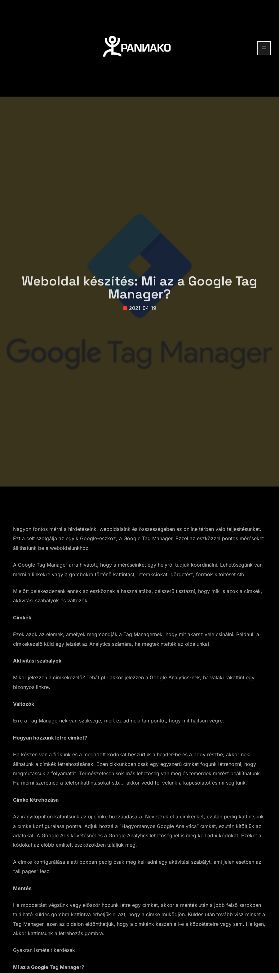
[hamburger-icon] (264, 48)
